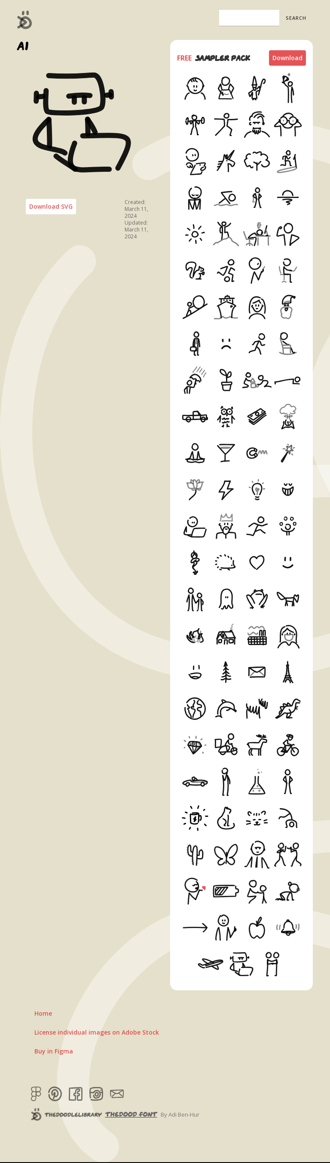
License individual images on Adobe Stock (96, 1032)
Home (43, 1013)
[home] (24, 19)
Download (287, 58)
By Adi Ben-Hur (180, 1114)
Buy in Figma (53, 1051)
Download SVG (51, 206)
